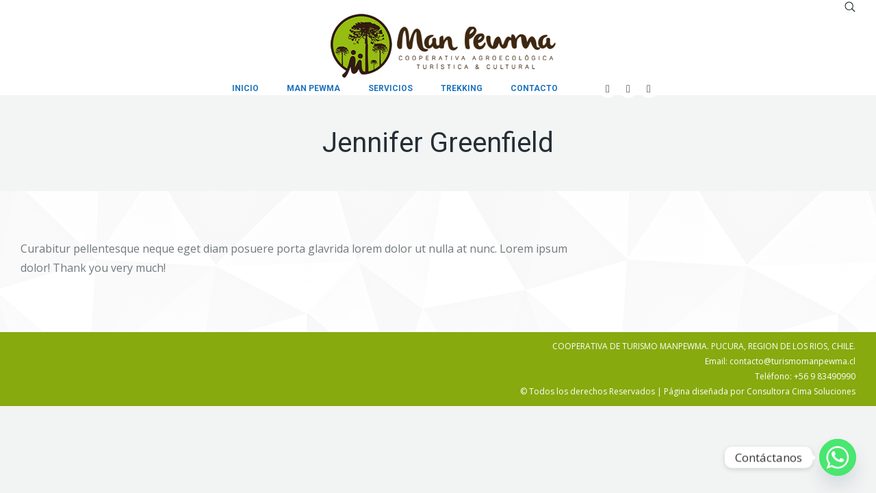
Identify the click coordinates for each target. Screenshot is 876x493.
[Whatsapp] (837, 457)
